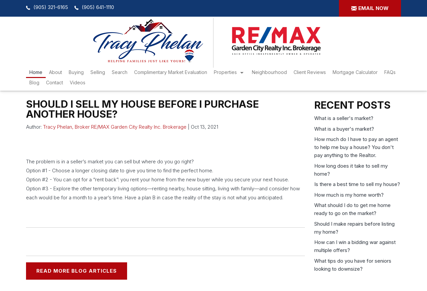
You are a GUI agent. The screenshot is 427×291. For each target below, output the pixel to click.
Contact (54, 82)
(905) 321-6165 (50, 7)
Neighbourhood (269, 72)
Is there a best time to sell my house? (357, 184)
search (119, 72)
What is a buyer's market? (344, 129)
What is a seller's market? (343, 118)
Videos (77, 82)
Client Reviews (310, 72)
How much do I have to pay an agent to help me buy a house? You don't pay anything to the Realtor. (356, 147)
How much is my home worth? (349, 195)
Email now (373, 8)
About (55, 72)
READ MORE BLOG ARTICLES (76, 271)
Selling (97, 72)
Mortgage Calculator (355, 72)
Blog (34, 82)
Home (35, 72)
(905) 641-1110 (98, 7)
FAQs (390, 72)
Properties (225, 72)
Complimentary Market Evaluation (170, 72)
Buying (76, 72)
